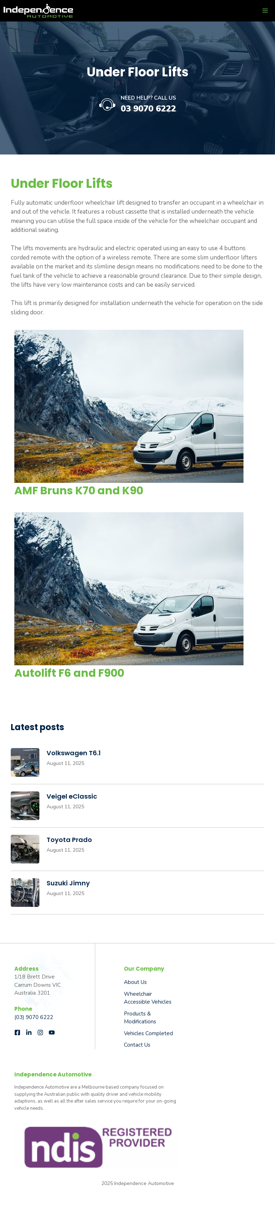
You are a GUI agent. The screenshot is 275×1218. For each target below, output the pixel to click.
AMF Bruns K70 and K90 (78, 490)
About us (135, 982)
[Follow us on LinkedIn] (29, 1032)
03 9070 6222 (148, 108)
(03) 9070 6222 (33, 1017)
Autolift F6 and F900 (69, 673)
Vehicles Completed (148, 1033)
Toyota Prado (69, 839)
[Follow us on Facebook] (17, 1032)
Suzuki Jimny (68, 883)
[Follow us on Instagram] (40, 1032)
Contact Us (137, 1044)
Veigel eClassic (72, 796)
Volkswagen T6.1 (74, 752)
